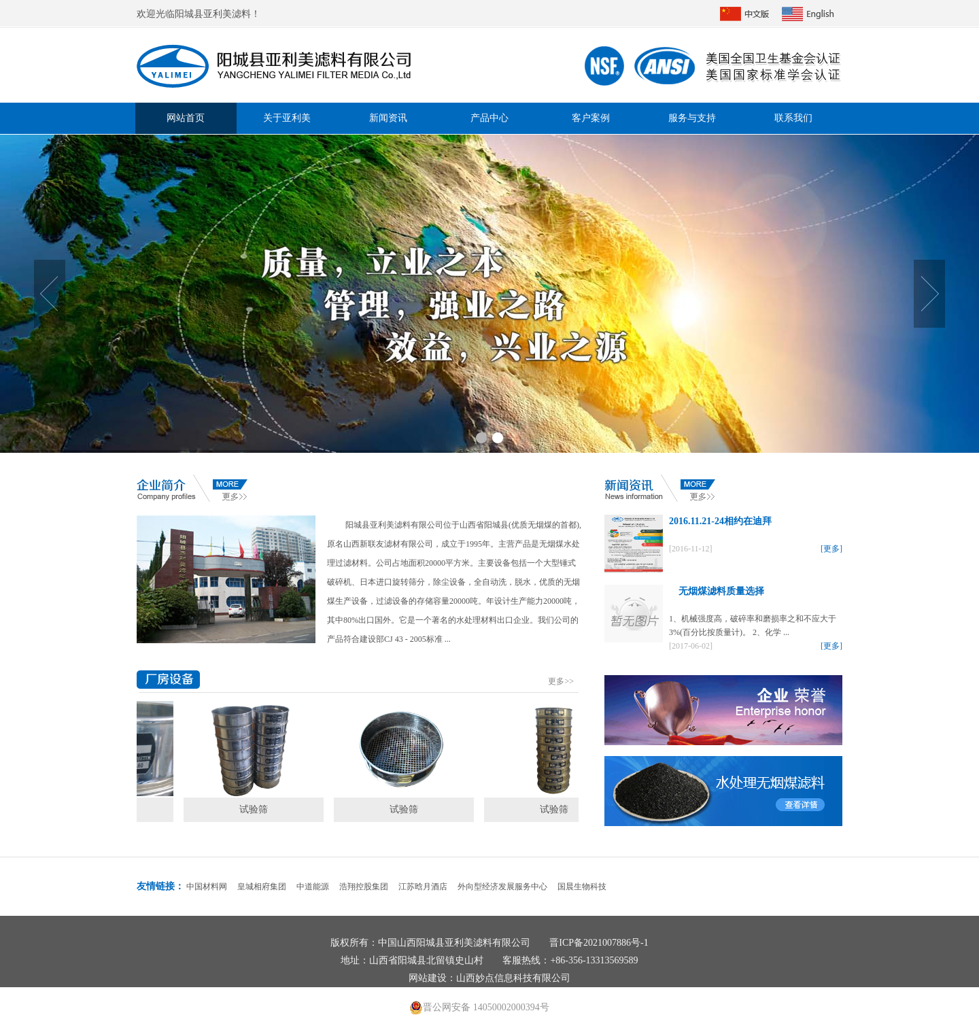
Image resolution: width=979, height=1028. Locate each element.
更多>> (561, 681)
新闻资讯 (388, 118)
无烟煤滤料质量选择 (716, 591)
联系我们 (793, 118)
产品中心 (489, 118)
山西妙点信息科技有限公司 (513, 978)
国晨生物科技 (581, 886)
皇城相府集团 (261, 886)
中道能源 (312, 886)
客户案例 (591, 118)
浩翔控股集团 (363, 886)
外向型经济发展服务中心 (502, 886)
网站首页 (186, 118)
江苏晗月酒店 (422, 886)
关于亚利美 (287, 118)
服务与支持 (692, 118)
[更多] (831, 548)
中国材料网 (206, 886)
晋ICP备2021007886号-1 (598, 943)
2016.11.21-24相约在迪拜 (720, 521)
